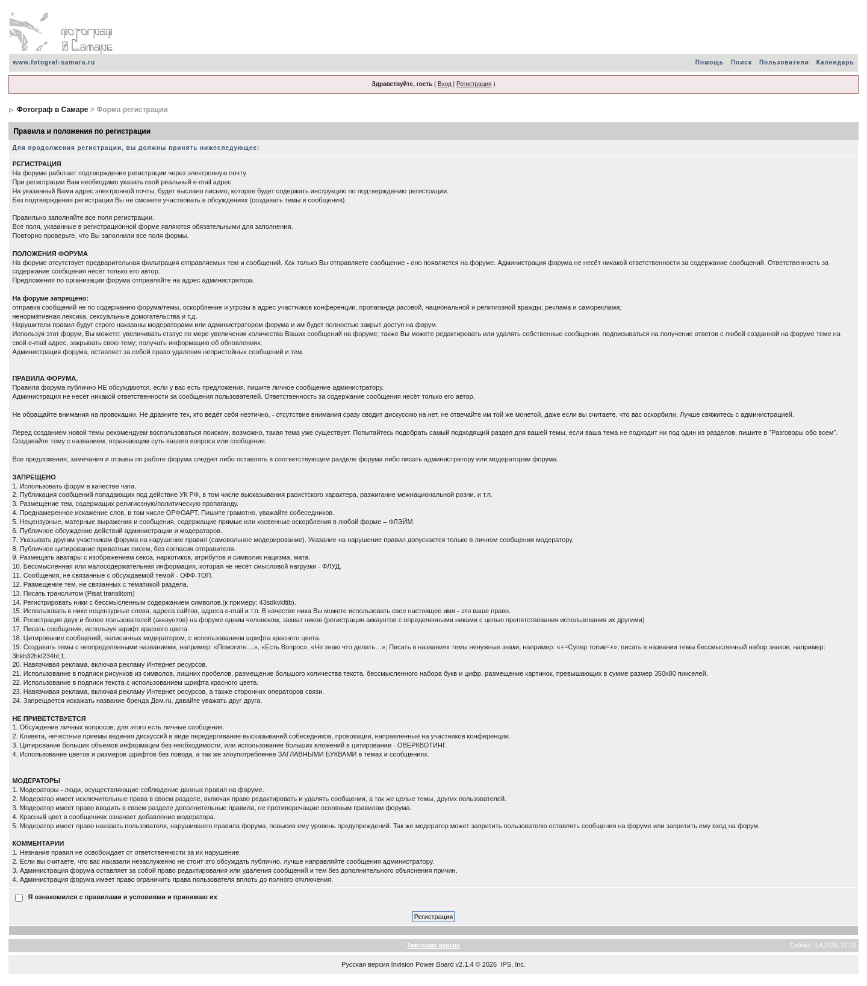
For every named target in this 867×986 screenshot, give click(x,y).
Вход (445, 84)
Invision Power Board (422, 964)
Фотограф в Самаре (53, 109)
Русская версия (365, 964)
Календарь (835, 62)
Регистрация (473, 84)
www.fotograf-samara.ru (54, 62)
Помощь (709, 62)
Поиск (741, 62)
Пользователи (784, 62)
